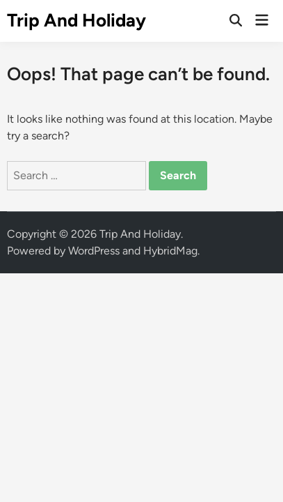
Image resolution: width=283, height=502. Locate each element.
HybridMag (170, 250)
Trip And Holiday (76, 20)
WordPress (94, 250)
